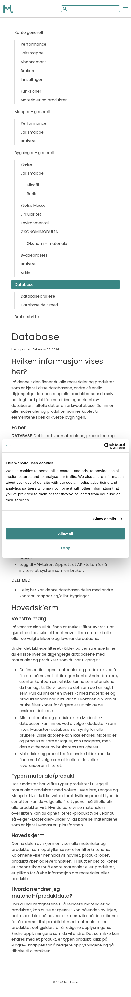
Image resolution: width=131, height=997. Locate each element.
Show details (104, 519)
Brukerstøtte (26, 316)
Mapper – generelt (32, 111)
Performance (33, 44)
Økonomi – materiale (47, 243)
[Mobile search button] (64, 8)
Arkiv (25, 273)
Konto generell (28, 32)
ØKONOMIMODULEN (39, 232)
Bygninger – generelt (34, 152)
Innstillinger (32, 79)
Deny (65, 548)
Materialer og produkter (44, 100)
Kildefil (33, 185)
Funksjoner (31, 91)
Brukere (28, 70)
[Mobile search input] (90, 8)
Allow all (65, 534)
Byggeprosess (34, 255)
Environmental (35, 223)
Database (23, 284)
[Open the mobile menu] (126, 9)
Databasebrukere (38, 296)
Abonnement (33, 62)
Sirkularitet (31, 214)
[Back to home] (8, 9)
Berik (31, 193)
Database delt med (39, 305)
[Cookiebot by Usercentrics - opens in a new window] (104, 446)
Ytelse (26, 164)
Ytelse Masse (33, 205)
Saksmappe (32, 53)
